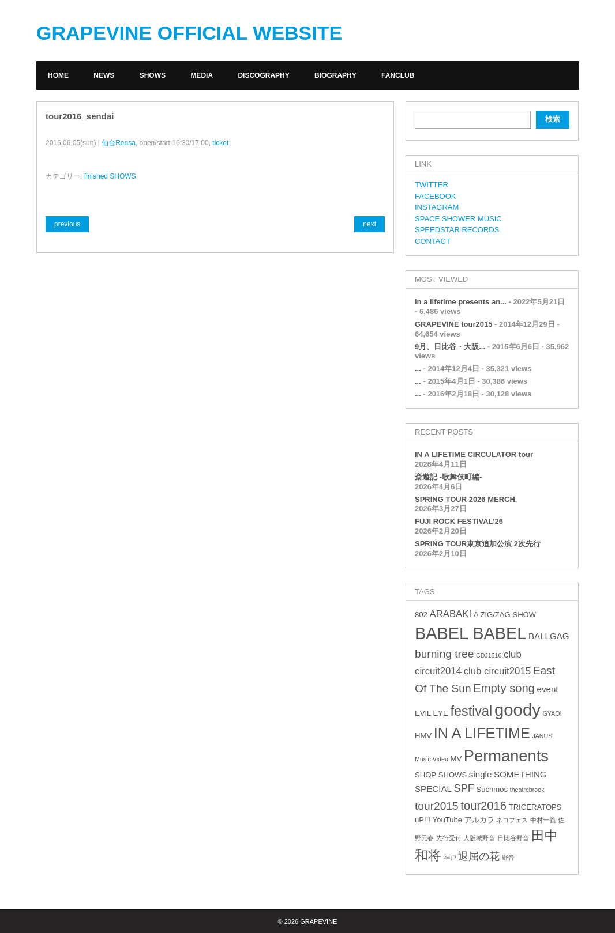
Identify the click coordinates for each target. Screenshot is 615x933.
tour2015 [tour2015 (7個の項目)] (437, 806)
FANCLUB (397, 75)
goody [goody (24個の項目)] (517, 709)
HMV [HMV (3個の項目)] (423, 735)
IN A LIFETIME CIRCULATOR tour (474, 454)
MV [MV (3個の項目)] (456, 758)
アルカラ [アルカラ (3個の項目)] (479, 819)
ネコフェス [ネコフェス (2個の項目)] (512, 820)
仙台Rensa (119, 143)
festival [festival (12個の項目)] (471, 711)
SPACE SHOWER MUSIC (458, 218)
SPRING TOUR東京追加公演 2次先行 (478, 543)
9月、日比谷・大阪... (450, 346)
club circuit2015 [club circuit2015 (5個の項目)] (497, 671)
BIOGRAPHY (335, 75)
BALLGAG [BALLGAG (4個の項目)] (548, 636)
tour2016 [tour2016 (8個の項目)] (483, 805)
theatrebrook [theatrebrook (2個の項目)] (527, 789)
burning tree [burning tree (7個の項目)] (444, 654)
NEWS (103, 75)
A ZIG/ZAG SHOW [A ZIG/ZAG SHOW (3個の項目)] (505, 614)
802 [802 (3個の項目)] (421, 614)
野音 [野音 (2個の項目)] (508, 857)
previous (67, 224)
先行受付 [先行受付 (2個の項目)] (449, 837)
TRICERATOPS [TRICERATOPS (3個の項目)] (535, 807)
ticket (220, 143)
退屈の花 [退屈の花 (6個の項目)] (479, 856)
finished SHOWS (110, 176)
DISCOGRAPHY (263, 75)
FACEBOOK (435, 196)
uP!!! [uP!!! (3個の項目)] (422, 819)
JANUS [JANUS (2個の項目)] (542, 735)
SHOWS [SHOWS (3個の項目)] (452, 774)
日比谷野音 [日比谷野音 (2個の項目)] (513, 837)
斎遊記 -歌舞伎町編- (448, 477)
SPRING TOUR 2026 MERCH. (466, 499)
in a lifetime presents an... (461, 301)
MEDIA (201, 75)
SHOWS (153, 75)
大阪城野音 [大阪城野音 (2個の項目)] (479, 837)
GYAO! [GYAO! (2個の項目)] (552, 713)
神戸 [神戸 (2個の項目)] (450, 857)
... (418, 368)
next (369, 224)
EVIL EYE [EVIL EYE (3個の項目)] (431, 713)
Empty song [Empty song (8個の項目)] (504, 688)
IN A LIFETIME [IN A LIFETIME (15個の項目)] (482, 733)
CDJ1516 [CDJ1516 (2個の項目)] (488, 655)
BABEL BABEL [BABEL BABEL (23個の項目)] (470, 633)
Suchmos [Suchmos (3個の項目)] (492, 789)
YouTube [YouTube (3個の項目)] (447, 819)
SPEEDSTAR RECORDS (457, 229)
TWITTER (431, 184)
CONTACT (433, 241)
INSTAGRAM (437, 207)
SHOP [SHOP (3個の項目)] (425, 774)
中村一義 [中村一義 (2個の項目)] (543, 820)
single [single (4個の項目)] (480, 774)
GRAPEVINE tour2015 (453, 324)
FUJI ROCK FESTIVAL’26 (459, 521)
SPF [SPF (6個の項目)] (464, 788)
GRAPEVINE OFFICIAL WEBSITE (189, 33)
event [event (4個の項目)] (547, 689)
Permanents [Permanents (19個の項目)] (506, 756)
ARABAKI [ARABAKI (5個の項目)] (450, 614)
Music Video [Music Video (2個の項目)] (431, 759)
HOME (58, 75)
